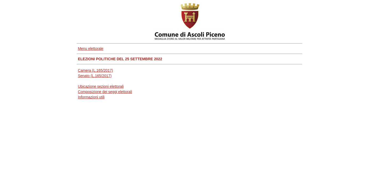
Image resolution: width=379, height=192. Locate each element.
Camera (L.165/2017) (95, 70)
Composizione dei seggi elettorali (105, 92)
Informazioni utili (91, 97)
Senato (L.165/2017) (95, 76)
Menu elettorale (90, 48)
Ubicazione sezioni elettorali (101, 86)
